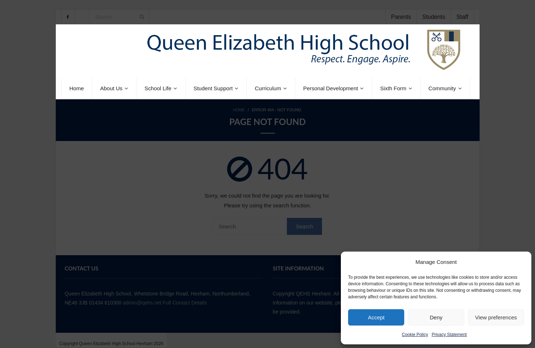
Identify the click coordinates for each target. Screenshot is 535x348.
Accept (376, 317)
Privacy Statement (449, 334)
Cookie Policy (415, 334)
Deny (436, 317)
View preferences (496, 317)
